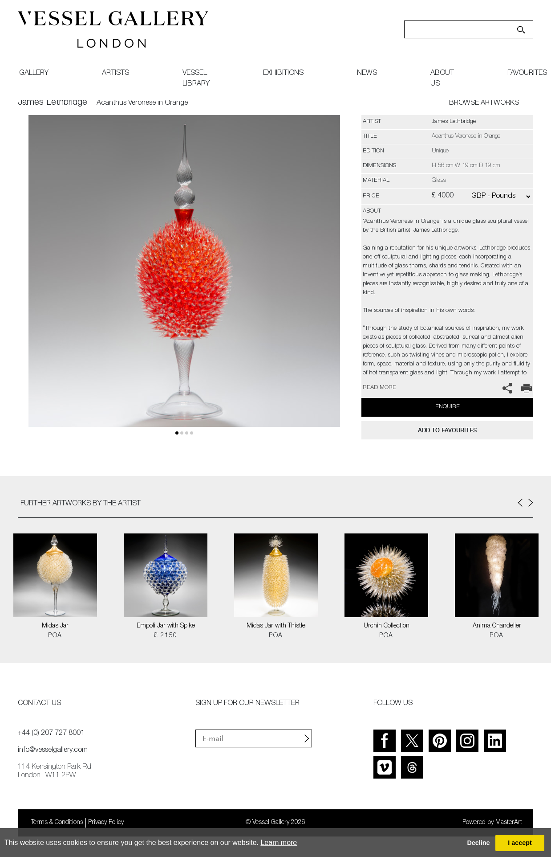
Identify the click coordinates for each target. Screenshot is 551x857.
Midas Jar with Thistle (276, 626)
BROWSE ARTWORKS (484, 103)
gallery (34, 73)
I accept (520, 842)
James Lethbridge (52, 102)
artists (115, 73)
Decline (478, 842)
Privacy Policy (106, 823)
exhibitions (283, 73)
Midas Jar (55, 626)
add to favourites (447, 430)
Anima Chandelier (497, 626)
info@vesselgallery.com (53, 750)
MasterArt (508, 823)
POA (55, 636)
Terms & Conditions (57, 823)
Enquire (447, 407)
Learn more (278, 842)
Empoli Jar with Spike (166, 626)
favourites (527, 73)
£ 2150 (165, 636)
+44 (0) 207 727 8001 (51, 733)
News (367, 73)
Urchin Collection (386, 626)
